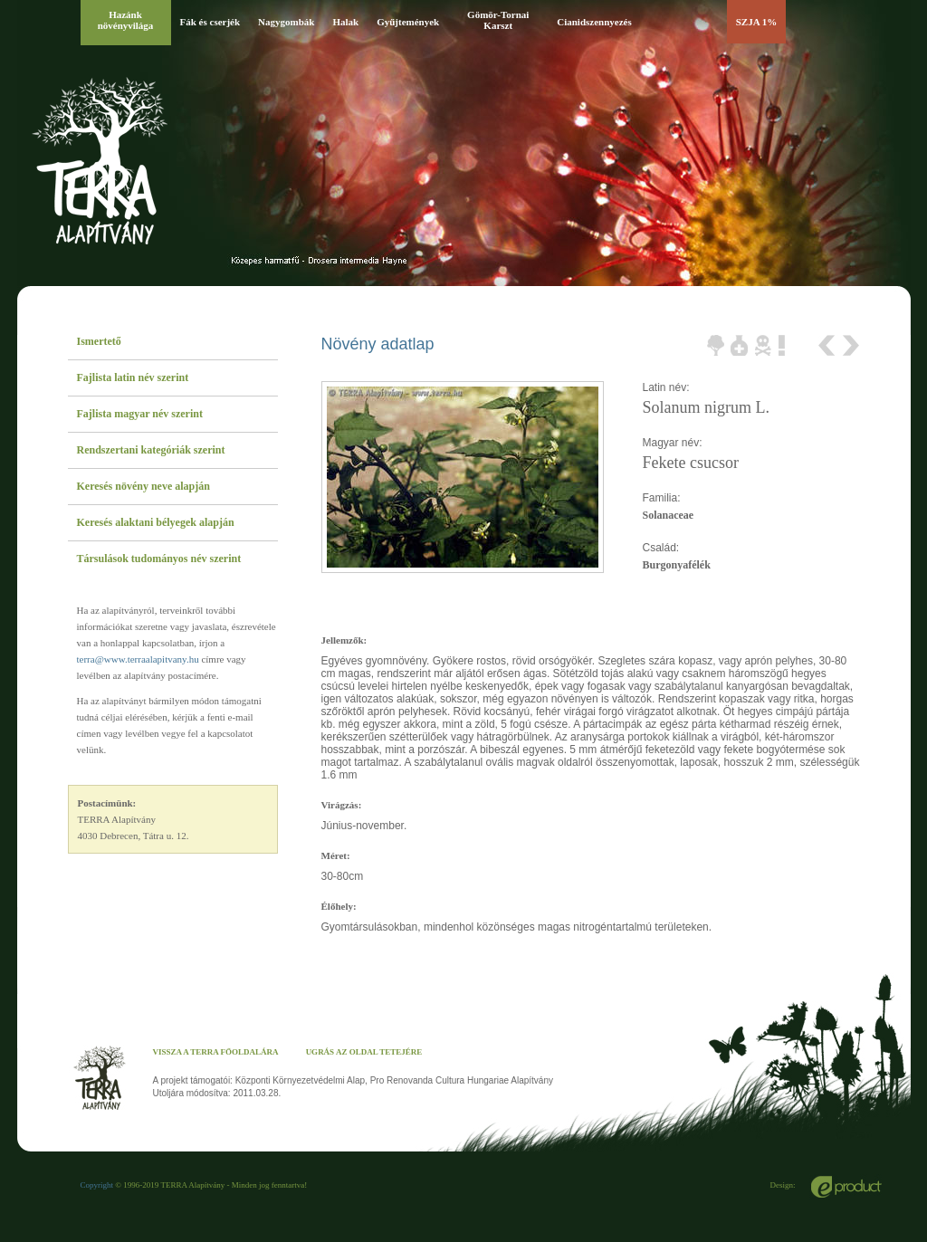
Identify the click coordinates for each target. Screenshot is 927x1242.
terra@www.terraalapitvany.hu (138, 659)
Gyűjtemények (408, 21)
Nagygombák (286, 21)
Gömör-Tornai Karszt (498, 20)
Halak (345, 21)
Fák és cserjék (210, 21)
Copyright (97, 1184)
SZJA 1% (757, 21)
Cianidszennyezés (594, 21)
